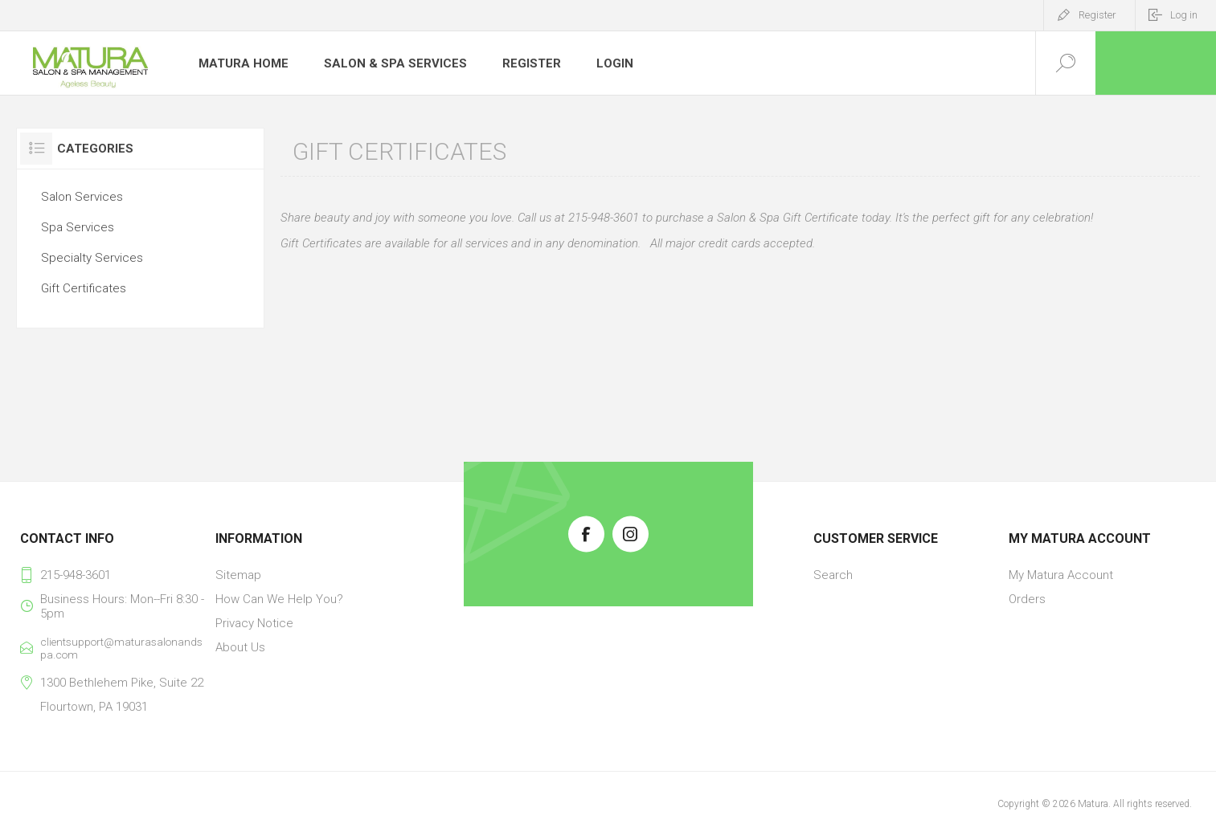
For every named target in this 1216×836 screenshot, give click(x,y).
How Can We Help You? (279, 599)
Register (1097, 15)
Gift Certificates (83, 288)
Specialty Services (92, 258)
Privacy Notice (254, 623)
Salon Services (82, 197)
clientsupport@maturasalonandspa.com (121, 648)
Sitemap (238, 575)
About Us (240, 647)
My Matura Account (1061, 575)
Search (833, 575)
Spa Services (77, 227)
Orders (1027, 599)
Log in (1184, 15)
